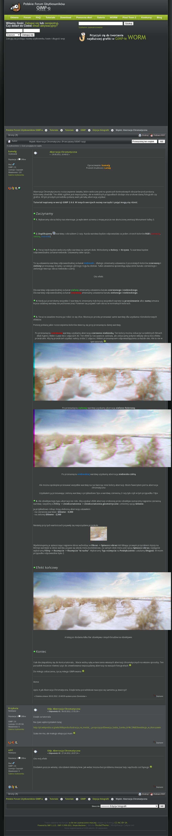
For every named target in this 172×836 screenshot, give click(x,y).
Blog (159, 17)
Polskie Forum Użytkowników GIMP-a (24, 130)
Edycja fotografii (101, 130)
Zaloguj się (32, 23)
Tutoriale (50, 17)
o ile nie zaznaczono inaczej (82, 822)
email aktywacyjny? (45, 25)
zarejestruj (51, 23)
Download (65, 17)
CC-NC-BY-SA (121, 822)
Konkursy (146, 17)
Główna (14, 17)
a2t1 (10, 750)
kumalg (12, 151)
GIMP (83, 130)
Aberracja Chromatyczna (63, 151)
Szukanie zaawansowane (91, 27)
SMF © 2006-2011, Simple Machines (72, 825)
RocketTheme (102, 825)
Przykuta (13, 708)
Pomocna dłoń (84, 17)
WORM (113, 17)
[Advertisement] (37, 87)
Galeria (101, 17)
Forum (27, 17)
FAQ (38, 17)
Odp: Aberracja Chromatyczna (63, 708)
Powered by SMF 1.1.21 (47, 825)
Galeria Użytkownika (16, 175)
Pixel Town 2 (129, 17)
